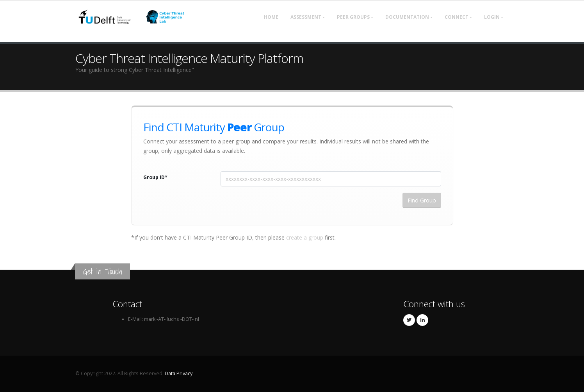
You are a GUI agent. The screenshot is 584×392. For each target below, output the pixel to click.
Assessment (305, 17)
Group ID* (155, 177)
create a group (304, 237)
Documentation (407, 17)
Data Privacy (178, 373)
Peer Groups (353, 17)
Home (271, 17)
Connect (456, 17)
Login (492, 17)
